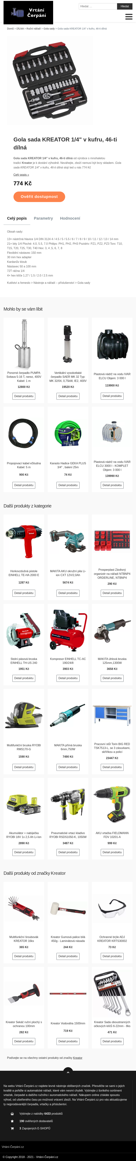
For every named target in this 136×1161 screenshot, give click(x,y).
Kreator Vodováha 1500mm (68, 1023)
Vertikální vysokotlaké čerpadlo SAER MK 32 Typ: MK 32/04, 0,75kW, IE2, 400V (68, 376)
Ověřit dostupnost (39, 196)
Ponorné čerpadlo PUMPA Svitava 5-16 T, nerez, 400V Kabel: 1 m (24, 376)
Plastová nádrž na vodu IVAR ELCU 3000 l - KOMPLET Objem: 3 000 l (112, 465)
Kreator (58, 873)
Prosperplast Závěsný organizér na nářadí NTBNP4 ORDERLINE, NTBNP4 (112, 573)
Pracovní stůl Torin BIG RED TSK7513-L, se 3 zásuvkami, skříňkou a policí (112, 748)
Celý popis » (21, 174)
